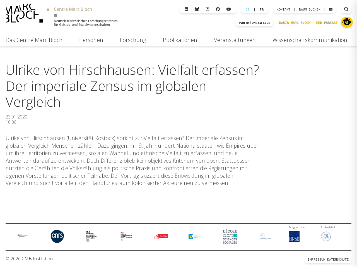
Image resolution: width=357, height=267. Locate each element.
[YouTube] (228, 9)
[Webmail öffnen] (330, 9)
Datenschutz (338, 259)
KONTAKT (283, 9)
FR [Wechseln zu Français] (262, 9)
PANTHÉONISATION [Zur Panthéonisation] (255, 23)
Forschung (133, 40)
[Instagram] (207, 9)
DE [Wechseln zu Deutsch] (247, 9)
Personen (91, 40)
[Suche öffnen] (346, 9)
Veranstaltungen (235, 40)
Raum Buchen (309, 9)
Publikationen (180, 40)
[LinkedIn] (186, 9)
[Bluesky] (197, 9)
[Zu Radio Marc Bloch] (347, 22)
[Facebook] (217, 9)
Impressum (316, 259)
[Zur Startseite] (62, 15)
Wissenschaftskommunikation (309, 40)
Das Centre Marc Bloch (34, 40)
